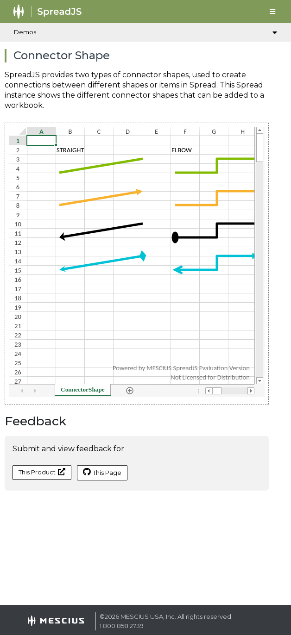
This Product (42, 472)
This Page (102, 472)
